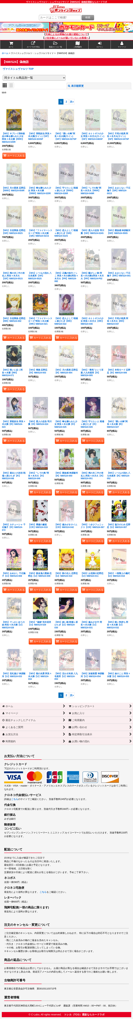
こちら (14, 799)
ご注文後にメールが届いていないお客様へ (66, 38)
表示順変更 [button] (76, 85)
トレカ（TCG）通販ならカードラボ (84, 1014)
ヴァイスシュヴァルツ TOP (18, 68)
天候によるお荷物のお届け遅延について (66, 34)
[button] (55, 44)
